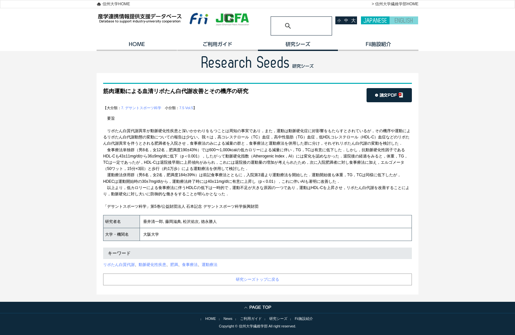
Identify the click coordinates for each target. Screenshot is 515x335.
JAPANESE (375, 20)
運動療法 (209, 264)
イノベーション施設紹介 (378, 46)
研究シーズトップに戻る (257, 279)
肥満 (174, 264)
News (228, 319)
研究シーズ (298, 46)
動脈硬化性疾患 (152, 264)
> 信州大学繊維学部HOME (395, 4)
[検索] (293, 26)
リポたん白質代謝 (119, 264)
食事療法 (190, 264)
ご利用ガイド (217, 46)
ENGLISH (404, 20)
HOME (137, 46)
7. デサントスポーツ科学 (141, 108)
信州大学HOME (116, 4)
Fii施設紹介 (304, 319)
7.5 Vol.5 (186, 108)
